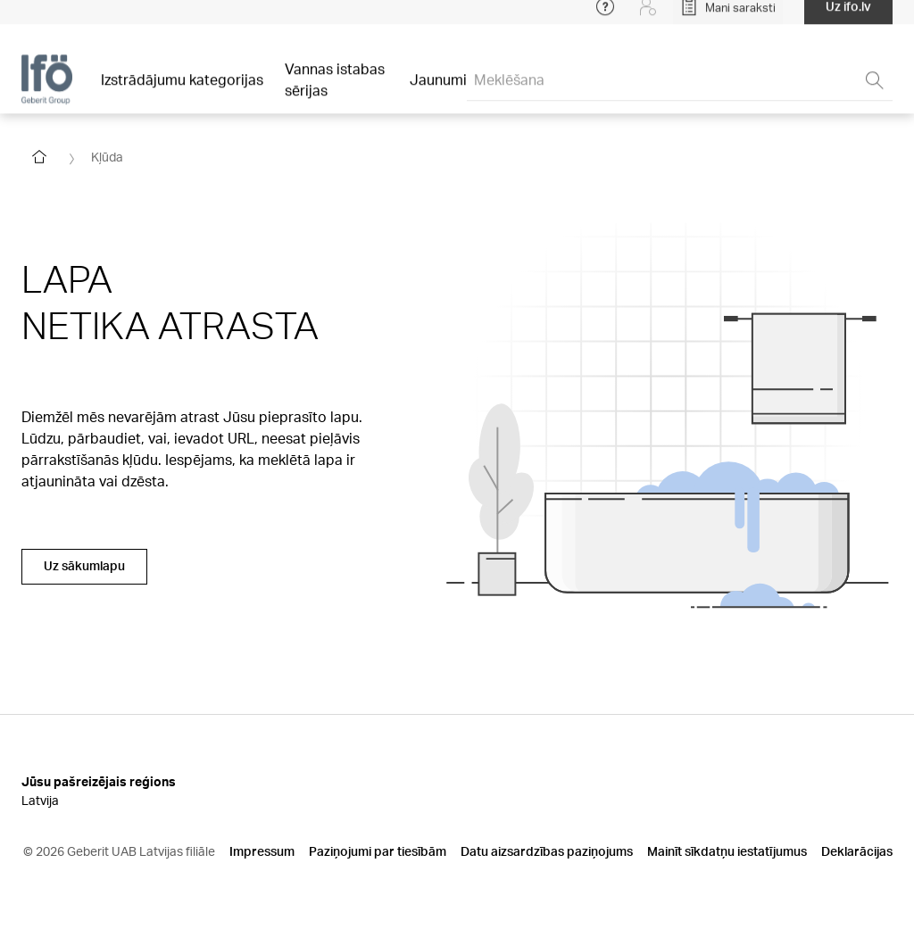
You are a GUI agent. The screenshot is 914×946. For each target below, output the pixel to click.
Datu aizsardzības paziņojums (547, 851)
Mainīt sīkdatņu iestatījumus (727, 851)
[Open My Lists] (728, 18)
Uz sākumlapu (84, 565)
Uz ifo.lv (848, 17)
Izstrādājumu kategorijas (182, 90)
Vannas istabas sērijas (335, 91)
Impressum (262, 851)
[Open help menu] (605, 18)
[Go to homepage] (39, 157)
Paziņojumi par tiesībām (377, 851)
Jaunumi (438, 90)
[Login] (648, 18)
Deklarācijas (857, 851)
